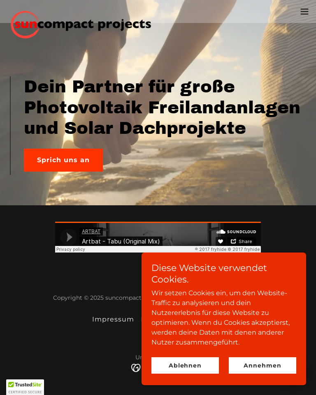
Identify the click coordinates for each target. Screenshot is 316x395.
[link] (89, 11)
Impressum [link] (113, 319)
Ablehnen (185, 365)
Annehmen (262, 365)
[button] (304, 11)
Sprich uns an (63, 160)
